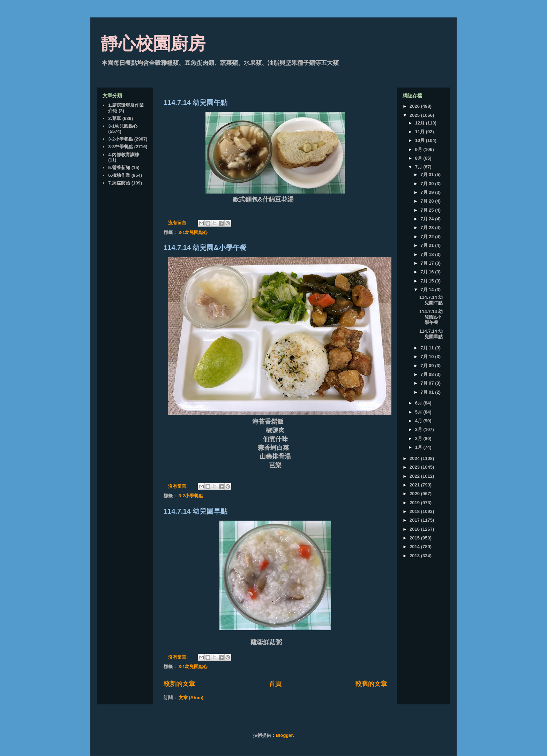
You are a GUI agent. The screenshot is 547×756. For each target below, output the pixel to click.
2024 (415, 458)
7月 (419, 166)
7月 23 (427, 227)
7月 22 (427, 236)
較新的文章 (179, 683)
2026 (415, 106)
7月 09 (427, 365)
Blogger (284, 735)
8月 (419, 158)
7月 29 (427, 192)
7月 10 (427, 356)
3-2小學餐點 (191, 495)
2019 (415, 502)
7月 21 (427, 245)
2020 (415, 493)
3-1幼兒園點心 (193, 232)
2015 (415, 537)
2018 (415, 511)
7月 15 (427, 281)
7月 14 (427, 289)
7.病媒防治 (119, 183)
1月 (419, 447)
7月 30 (427, 183)
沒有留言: (178, 222)
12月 (420, 123)
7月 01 (427, 392)
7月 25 (427, 210)
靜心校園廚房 (153, 43)
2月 (419, 438)
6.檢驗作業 (119, 175)
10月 (420, 140)
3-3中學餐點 (120, 146)
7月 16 (427, 271)
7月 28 (427, 201)
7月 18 (427, 254)
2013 (415, 555)
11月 (420, 131)
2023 (415, 467)
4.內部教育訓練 (123, 154)
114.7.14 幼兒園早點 (195, 511)
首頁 (275, 683)
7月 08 (427, 374)
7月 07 (427, 383)
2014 (415, 546)
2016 (415, 529)
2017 (415, 520)
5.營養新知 (119, 167)
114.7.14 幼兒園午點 (195, 102)
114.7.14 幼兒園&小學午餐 (205, 247)
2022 (415, 476)
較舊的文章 (371, 683)
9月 (419, 149)
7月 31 (427, 174)
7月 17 (427, 263)
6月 (419, 403)
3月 (419, 429)
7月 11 (427, 347)
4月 (419, 420)
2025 (415, 115)
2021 (415, 484)
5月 (419, 412)
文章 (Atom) (191, 697)
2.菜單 (114, 118)
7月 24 (427, 218)
